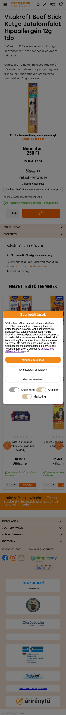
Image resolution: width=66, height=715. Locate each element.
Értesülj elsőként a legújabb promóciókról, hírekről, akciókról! (31, 501)
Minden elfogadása (33, 360)
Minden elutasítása (33, 379)
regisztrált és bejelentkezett (29, 266)
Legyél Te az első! (33, 139)
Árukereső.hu (33, 589)
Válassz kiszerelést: (33, 184)
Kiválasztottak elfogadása (33, 369)
